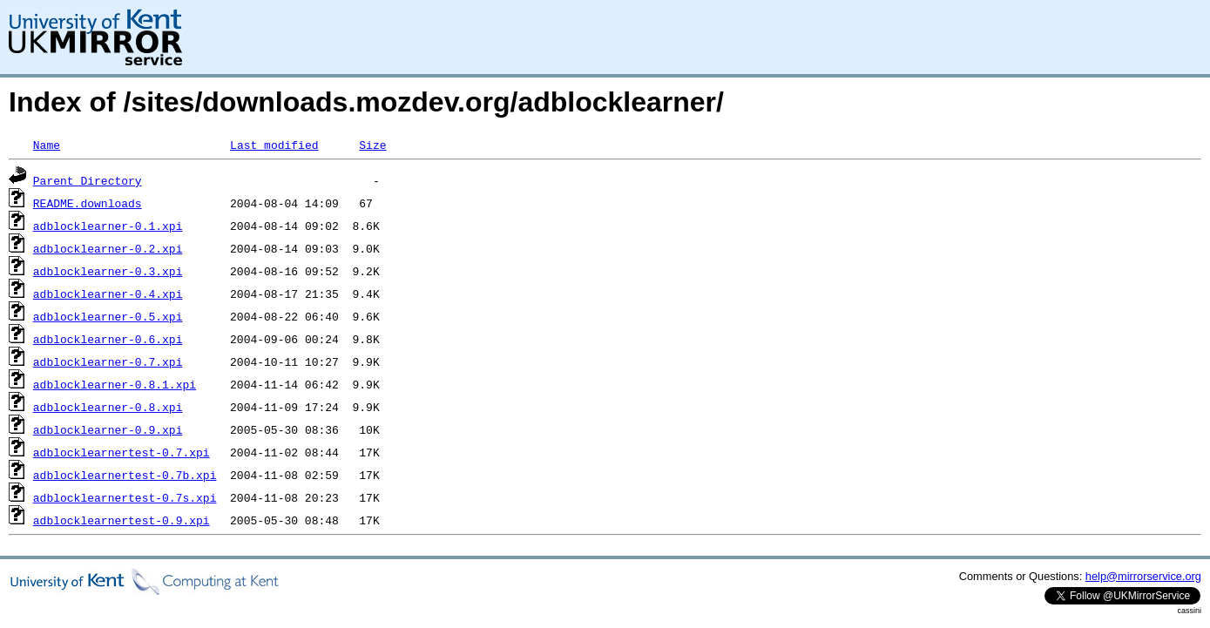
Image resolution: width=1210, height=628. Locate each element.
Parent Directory (87, 180)
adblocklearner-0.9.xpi (108, 429)
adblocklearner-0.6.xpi (108, 339)
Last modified (274, 144)
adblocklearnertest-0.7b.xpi (125, 475)
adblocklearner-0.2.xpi (108, 248)
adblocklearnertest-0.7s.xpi (125, 497)
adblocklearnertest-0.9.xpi (121, 520)
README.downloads (87, 203)
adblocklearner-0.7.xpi (108, 361)
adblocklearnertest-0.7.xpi (121, 452)
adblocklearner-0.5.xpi (108, 316)
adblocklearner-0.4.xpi (108, 293)
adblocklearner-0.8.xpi (108, 407)
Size (372, 144)
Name (46, 144)
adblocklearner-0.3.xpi (108, 271)
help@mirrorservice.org (1143, 576)
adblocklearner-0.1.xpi (108, 225)
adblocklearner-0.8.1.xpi (114, 384)
